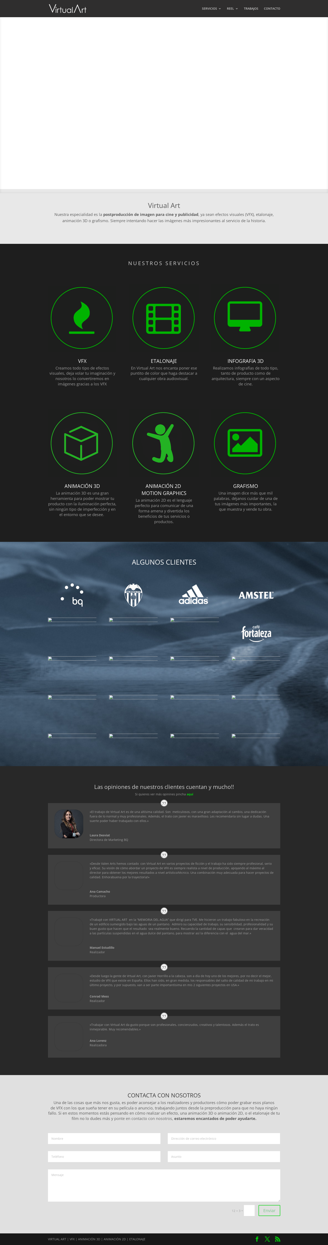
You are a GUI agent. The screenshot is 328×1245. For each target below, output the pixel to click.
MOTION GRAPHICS (164, 493)
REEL (230, 9)
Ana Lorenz (98, 1041)
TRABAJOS (251, 9)
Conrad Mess (99, 996)
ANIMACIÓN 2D (164, 486)
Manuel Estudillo (102, 948)
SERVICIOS (209, 9)
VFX (82, 360)
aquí (190, 794)
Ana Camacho (100, 891)
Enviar (269, 1210)
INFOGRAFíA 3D (246, 360)
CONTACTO (272, 9)
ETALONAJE (164, 360)
